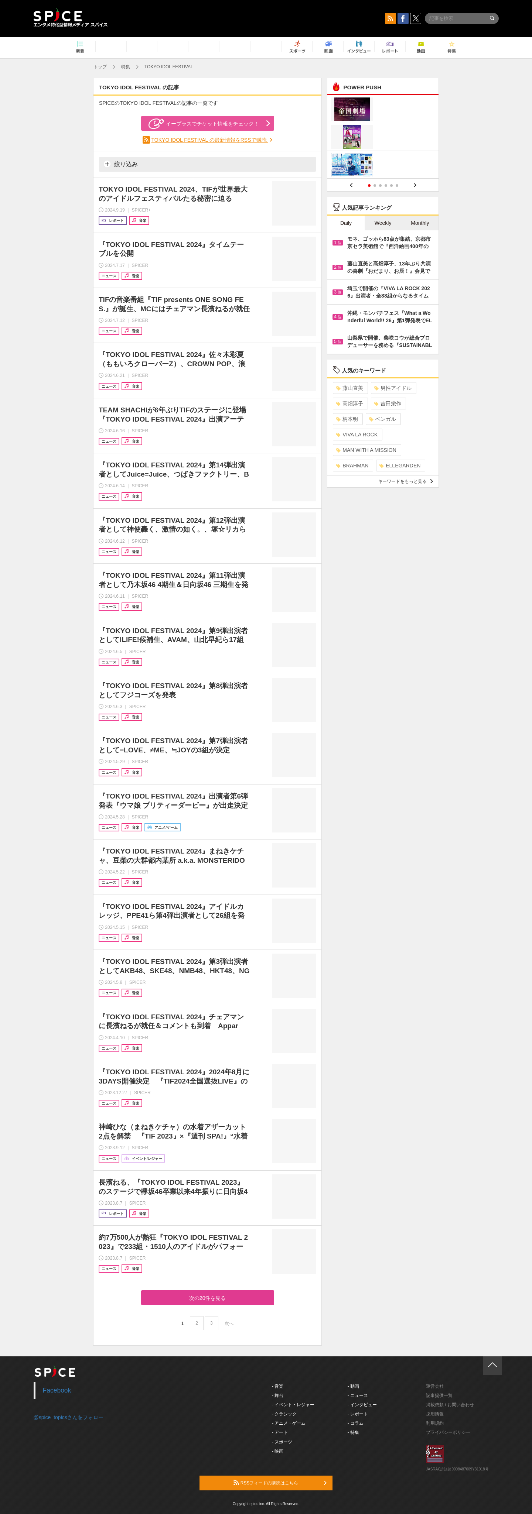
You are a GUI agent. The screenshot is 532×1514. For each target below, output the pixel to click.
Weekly (383, 223)
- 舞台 (277, 1395)
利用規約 (435, 1423)
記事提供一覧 (439, 1395)
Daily (346, 223)
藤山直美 (349, 388)
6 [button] (397, 185)
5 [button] (391, 185)
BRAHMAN (352, 465)
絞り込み (121, 164)
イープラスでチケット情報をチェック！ (204, 124)
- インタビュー (362, 1404)
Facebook (57, 1390)
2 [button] (375, 185)
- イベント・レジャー (293, 1404)
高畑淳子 (349, 403)
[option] (383, 138)
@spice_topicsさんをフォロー (68, 1417)
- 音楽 (277, 1386)
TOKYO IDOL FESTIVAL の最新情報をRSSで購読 (209, 140)
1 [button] (369, 185)
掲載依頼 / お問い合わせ (450, 1404)
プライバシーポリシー (448, 1432)
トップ (100, 66)
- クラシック (284, 1414)
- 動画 (353, 1386)
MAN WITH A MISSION (366, 450)
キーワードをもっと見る (405, 481)
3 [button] (380, 185)
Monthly (420, 223)
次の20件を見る (207, 1298)
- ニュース (358, 1395)
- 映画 (277, 1451)
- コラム (356, 1423)
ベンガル (382, 419)
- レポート (358, 1414)
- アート (280, 1432)
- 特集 (353, 1432)
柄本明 (347, 419)
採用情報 (435, 1414)
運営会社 (435, 1386)
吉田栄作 (387, 403)
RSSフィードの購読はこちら (280, 1483)
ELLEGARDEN (399, 465)
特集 (125, 66)
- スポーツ (282, 1442)
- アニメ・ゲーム (289, 1423)
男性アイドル (393, 388)
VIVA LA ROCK (357, 434)
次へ (229, 1323)
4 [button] (386, 185)
